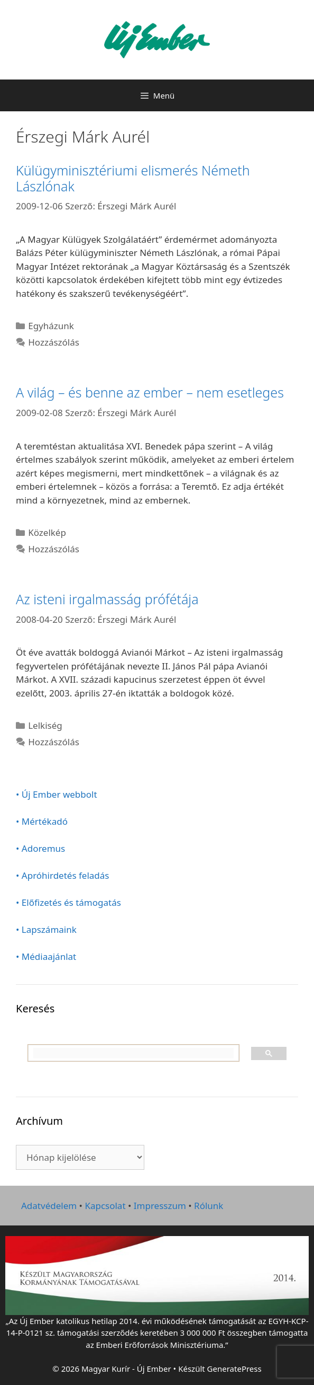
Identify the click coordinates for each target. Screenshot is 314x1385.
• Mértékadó (42, 821)
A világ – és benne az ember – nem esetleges (150, 392)
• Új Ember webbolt (56, 794)
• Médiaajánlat (46, 956)
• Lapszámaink (46, 929)
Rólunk (208, 1205)
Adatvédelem (49, 1205)
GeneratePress (234, 1368)
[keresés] (133, 1053)
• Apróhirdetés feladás (62, 875)
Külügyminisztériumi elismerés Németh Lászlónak (133, 178)
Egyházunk (51, 326)
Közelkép (47, 532)
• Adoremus (40, 848)
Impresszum (160, 1205)
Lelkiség (45, 725)
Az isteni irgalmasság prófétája (107, 599)
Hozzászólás (53, 342)
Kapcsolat (105, 1205)
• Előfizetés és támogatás (68, 902)
